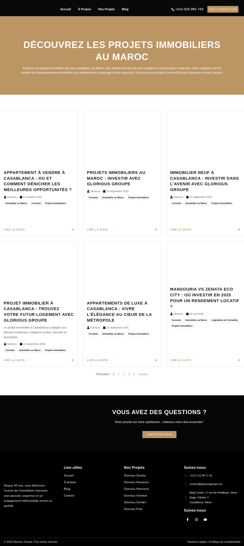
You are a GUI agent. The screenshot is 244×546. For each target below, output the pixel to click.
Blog (125, 9)
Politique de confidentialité (224, 542)
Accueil (65, 9)
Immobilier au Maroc (16, 203)
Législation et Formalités (224, 320)
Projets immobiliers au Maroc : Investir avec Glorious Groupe (116, 178)
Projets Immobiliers (55, 203)
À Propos (84, 9)
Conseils (36, 203)
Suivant (143, 374)
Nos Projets (106, 9)
